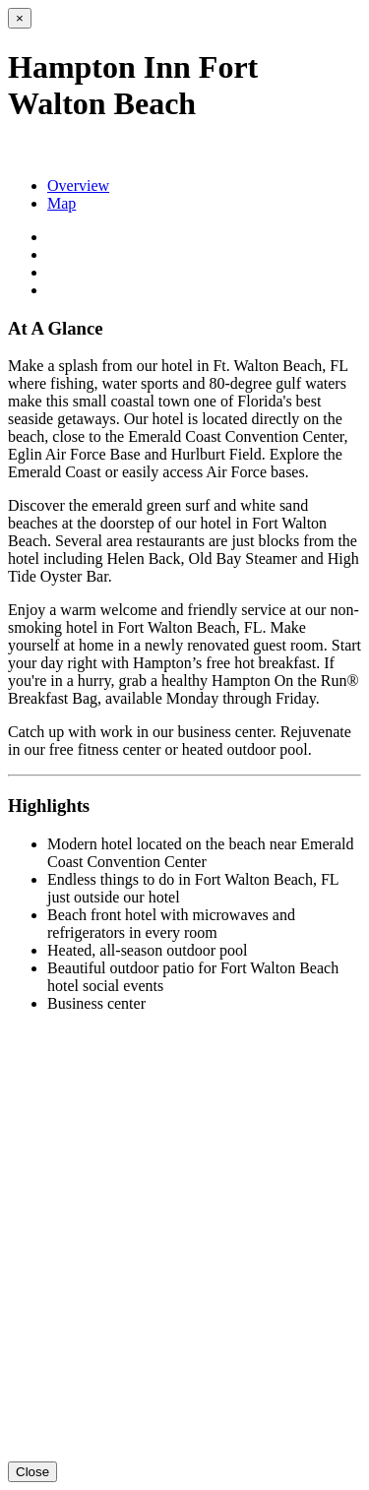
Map (61, 203)
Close (32, 1471)
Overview (78, 185)
